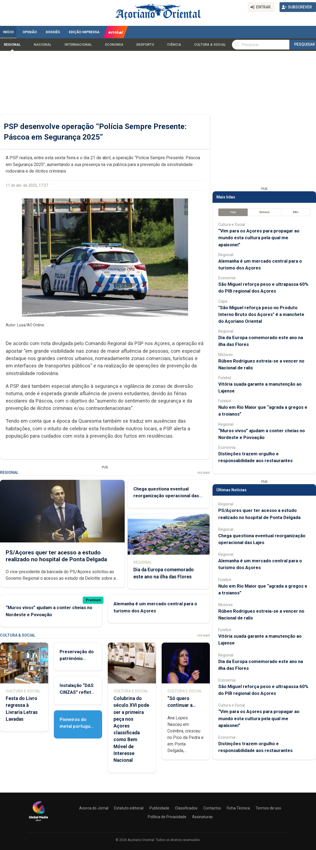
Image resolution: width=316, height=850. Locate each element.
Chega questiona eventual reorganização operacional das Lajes (166, 495)
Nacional (42, 45)
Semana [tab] (264, 212)
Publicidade (159, 808)
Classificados (186, 808)
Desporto (145, 45)
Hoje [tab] (233, 212)
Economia (114, 45)
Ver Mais (203, 473)
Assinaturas (202, 817)
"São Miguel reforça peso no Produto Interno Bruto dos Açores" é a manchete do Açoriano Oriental (261, 314)
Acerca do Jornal (93, 808)
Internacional (78, 45)
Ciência (174, 45)
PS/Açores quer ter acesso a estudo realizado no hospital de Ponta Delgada (56, 555)
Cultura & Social (210, 45)
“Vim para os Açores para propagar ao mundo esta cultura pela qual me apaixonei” (258, 237)
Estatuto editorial (128, 808)
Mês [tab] (296, 212)
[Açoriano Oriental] (38, 822)
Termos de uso (268, 808)
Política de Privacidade (167, 817)
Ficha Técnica (238, 808)
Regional (12, 45)
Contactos (212, 808)
